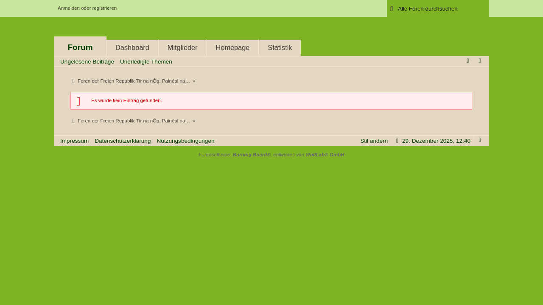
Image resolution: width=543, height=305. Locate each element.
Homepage (233, 47)
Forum (79, 47)
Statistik (280, 47)
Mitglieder (183, 47)
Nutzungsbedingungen (185, 141)
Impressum (74, 141)
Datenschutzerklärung (123, 141)
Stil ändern (374, 141)
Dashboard (132, 47)
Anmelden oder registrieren (87, 8)
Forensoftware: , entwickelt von (271, 154)
